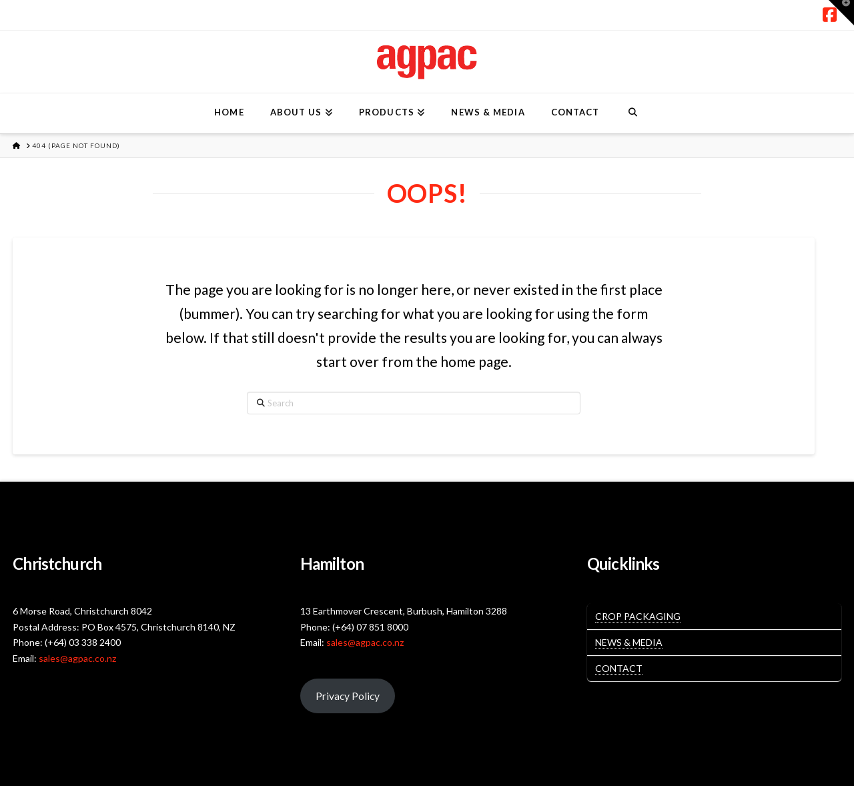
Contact (619, 668)
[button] (841, 12)
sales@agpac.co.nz (77, 658)
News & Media (629, 642)
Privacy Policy (348, 695)
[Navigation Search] (632, 113)
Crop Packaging (638, 616)
